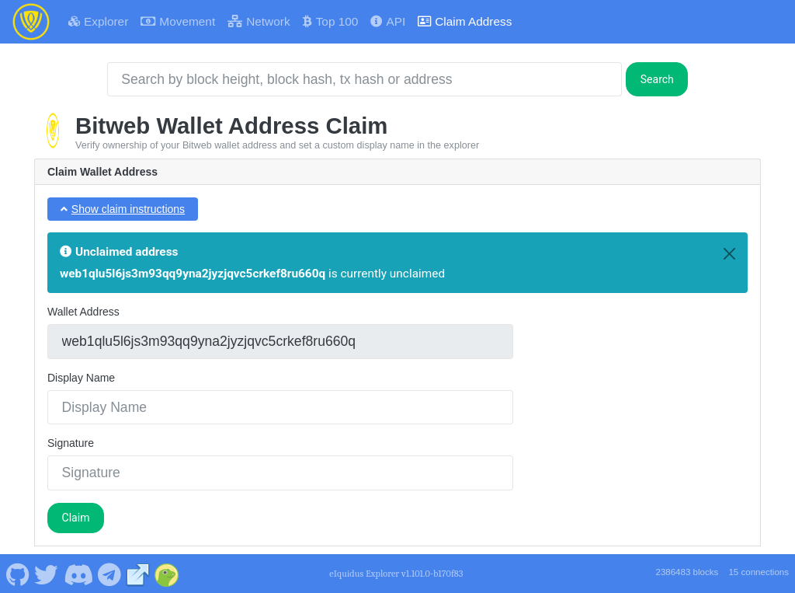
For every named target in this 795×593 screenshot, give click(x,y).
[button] (122, 209)
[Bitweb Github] (17, 573)
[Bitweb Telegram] (110, 573)
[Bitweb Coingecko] (167, 573)
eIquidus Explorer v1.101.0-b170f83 (396, 573)
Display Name (81, 377)
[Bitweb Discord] (78, 573)
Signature (70, 443)
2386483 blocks (686, 572)
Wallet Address (83, 311)
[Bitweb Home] (31, 21)
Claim (76, 517)
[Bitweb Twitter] (46, 573)
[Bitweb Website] (138, 573)
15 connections (758, 572)
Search (657, 79)
